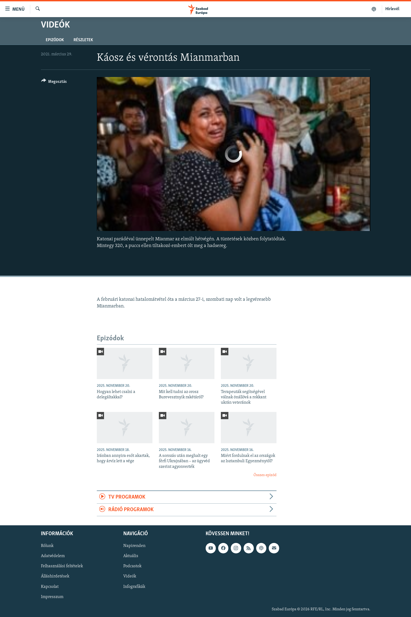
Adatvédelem (53, 556)
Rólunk (47, 546)
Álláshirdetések (55, 576)
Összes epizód (264, 475)
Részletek (83, 40)
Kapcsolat (50, 587)
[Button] (54, 82)
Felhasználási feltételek (62, 566)
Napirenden (134, 546)
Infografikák (134, 587)
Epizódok (55, 40)
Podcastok (132, 566)
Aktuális (130, 556)
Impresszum (52, 597)
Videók (129, 576)
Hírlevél (392, 9)
